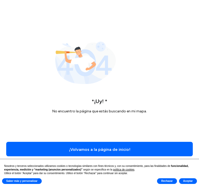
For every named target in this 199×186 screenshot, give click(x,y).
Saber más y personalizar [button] (22, 181)
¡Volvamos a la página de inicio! (99, 149)
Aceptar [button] (188, 181)
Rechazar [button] (167, 181)
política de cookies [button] (123, 169)
